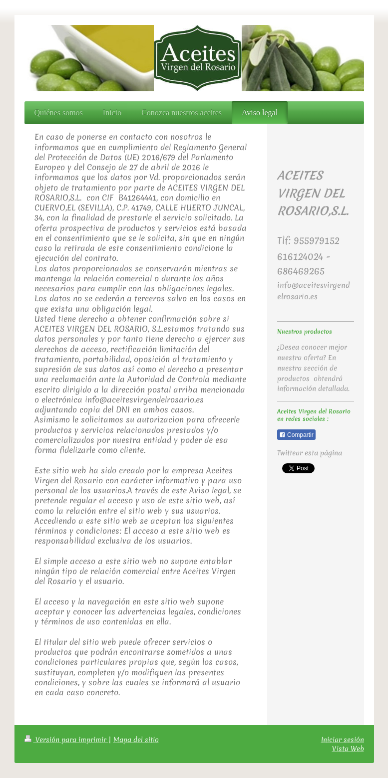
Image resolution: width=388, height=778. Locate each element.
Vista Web (348, 748)
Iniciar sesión (342, 739)
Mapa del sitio (136, 739)
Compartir (296, 434)
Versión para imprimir (66, 739)
